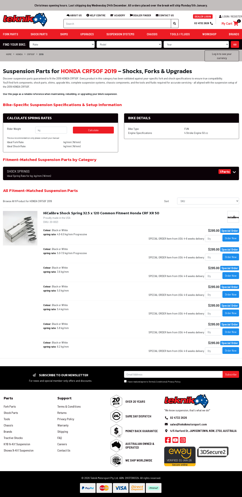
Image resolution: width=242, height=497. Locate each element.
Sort (166, 201)
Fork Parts (10, 406)
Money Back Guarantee (141, 431)
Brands (8, 431)
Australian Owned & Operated (139, 445)
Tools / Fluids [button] (180, 34)
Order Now (231, 238)
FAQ (59, 438)
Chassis (8, 425)
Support (64, 398)
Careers (62, 444)
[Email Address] (173, 374)
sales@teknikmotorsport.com (188, 424)
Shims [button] (64, 34)
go (235, 44)
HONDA (19, 54)
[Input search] (117, 23)
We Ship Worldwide (138, 460)
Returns (62, 412)
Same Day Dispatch (138, 416)
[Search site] (175, 23)
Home (9, 54)
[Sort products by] (208, 201)
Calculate (93, 130)
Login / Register (230, 16)
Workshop (209, 34)
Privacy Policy (174, 381)
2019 (41, 54)
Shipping (62, 431)
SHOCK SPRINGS (29, 173)
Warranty (63, 425)
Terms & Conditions (157, 381)
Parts (8, 398)
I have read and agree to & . (152, 381)
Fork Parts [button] (10, 34)
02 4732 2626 (203, 23)
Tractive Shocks (13, 438)
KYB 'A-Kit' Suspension (17, 444)
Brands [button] (234, 34)
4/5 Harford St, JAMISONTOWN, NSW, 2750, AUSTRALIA (203, 430)
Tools (7, 419)
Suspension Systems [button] (120, 34)
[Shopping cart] (230, 23)
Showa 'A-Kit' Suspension (19, 450)
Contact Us (63, 450)
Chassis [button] (152, 34)
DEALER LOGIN (203, 16)
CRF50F (31, 54)
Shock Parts (11, 412)
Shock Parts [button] (39, 34)
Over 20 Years (135, 401)
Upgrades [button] (87, 34)
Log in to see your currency (222, 56)
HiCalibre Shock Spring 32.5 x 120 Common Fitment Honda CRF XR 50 (101, 213)
